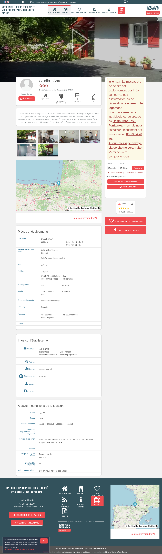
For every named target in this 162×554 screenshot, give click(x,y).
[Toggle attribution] (98, 208)
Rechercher (138, 168)
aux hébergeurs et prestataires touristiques (76, 552)
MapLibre (93, 208)
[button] (26, 98)
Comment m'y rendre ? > (85, 218)
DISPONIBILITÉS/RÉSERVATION (27, 515)
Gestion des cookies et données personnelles (19, 550)
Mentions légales (61, 548)
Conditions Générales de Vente (95, 548)
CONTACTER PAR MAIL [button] (27, 522)
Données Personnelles (76, 548)
